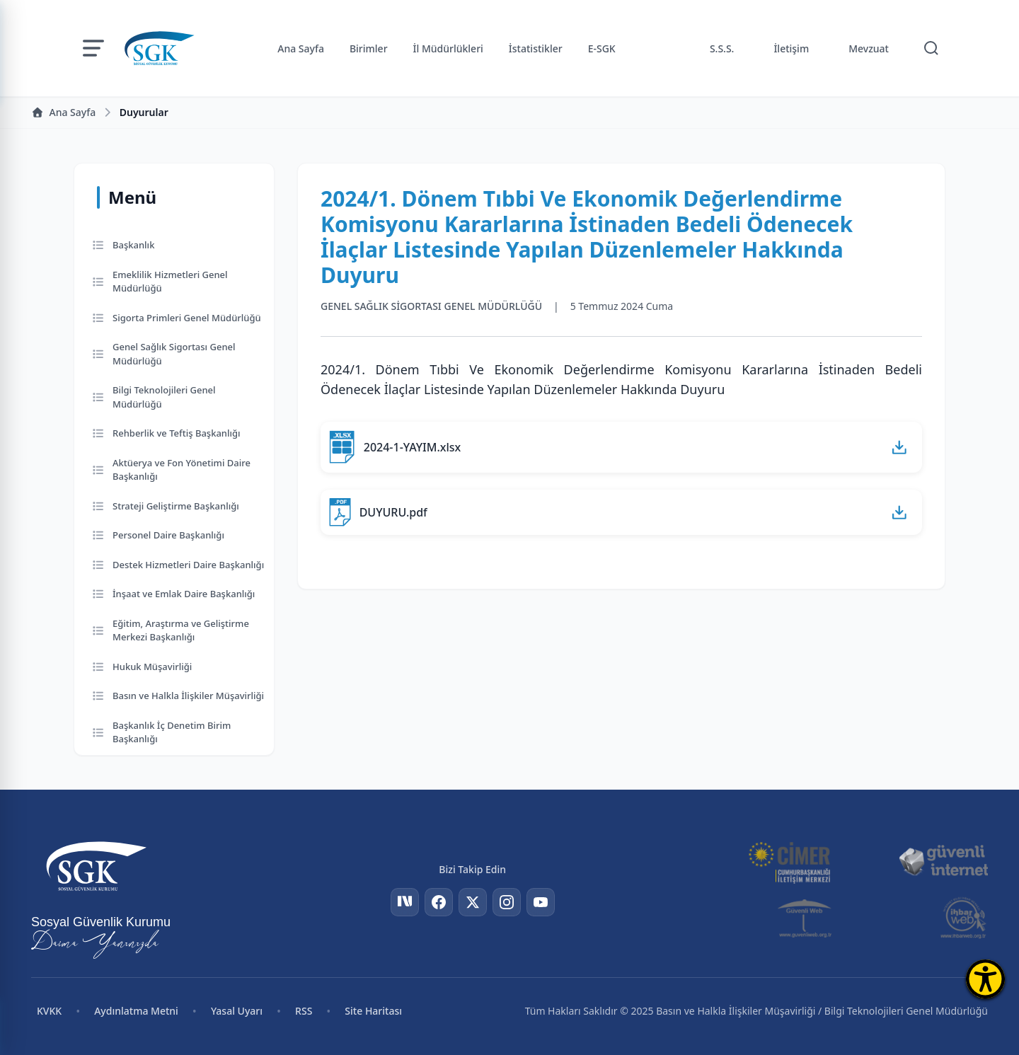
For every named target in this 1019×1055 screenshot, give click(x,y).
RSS (303, 1010)
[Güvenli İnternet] (943, 861)
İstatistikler (536, 48)
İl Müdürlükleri (448, 48)
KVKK (49, 1010)
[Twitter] (473, 902)
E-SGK (602, 48)
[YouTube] (540, 902)
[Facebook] (439, 902)
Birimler (369, 48)
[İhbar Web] (963, 917)
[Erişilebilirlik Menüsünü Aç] (985, 978)
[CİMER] (789, 861)
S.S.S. (722, 48)
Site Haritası (373, 1010)
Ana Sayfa (300, 48)
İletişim (791, 48)
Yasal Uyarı (237, 1010)
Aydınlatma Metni (136, 1010)
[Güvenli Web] (805, 917)
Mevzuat (868, 48)
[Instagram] (507, 902)
